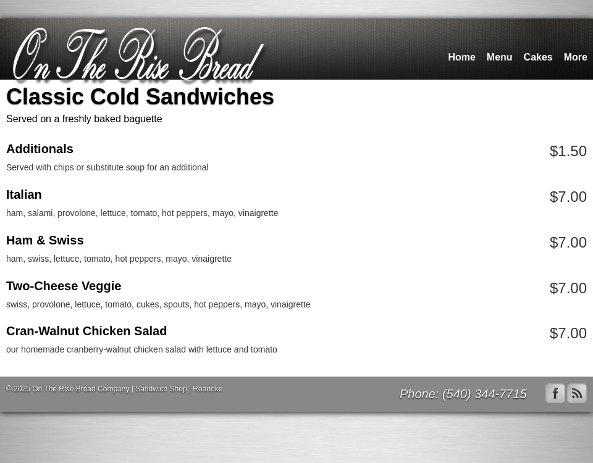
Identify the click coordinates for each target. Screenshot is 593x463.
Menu (500, 57)
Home (461, 57)
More (575, 57)
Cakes (538, 57)
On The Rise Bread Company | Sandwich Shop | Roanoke (127, 389)
